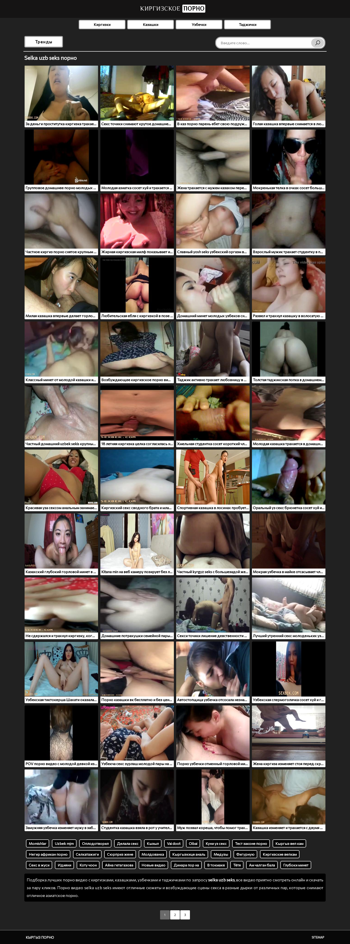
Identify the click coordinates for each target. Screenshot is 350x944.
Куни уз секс (216, 843)
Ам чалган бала (262, 865)
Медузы (221, 854)
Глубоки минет (295, 865)
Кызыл (153, 843)
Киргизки (102, 24)
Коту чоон (88, 865)
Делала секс (127, 843)
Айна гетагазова (119, 865)
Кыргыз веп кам (289, 843)
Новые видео (153, 865)
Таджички (247, 24)
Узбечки (199, 24)
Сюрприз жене (120, 854)
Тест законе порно (251, 843)
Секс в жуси (39, 865)
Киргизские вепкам (280, 854)
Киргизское (172, 9)
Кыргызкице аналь (188, 854)
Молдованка (152, 854)
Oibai (193, 843)
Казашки (150, 24)
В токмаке (216, 865)
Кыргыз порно (40, 937)
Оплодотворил (95, 843)
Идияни (64, 865)
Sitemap (318, 937)
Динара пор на (186, 865)
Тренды (43, 41)
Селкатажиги (87, 854)
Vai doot (174, 843)
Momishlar (37, 843)
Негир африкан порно (48, 854)
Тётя (237, 865)
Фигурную (245, 854)
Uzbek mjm (64, 843)
